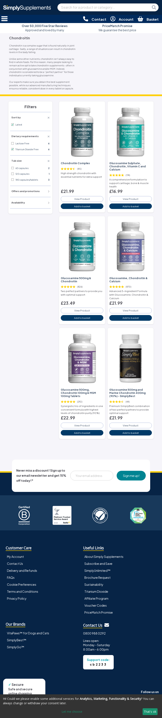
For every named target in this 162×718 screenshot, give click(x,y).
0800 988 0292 (94, 633)
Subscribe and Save (98, 563)
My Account (15, 556)
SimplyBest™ (16, 640)
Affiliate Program (96, 598)
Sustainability (93, 584)
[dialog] (81, 706)
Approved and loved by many (45, 28)
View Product (82, 198)
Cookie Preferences (21, 584)
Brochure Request (97, 577)
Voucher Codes (95, 605)
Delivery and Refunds (22, 570)
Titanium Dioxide (96, 591)
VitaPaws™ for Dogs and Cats (28, 633)
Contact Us (15, 563)
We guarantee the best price (117, 28)
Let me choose (72, 712)
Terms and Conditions (22, 591)
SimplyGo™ (15, 647)
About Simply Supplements (103, 556)
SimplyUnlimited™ (97, 570)
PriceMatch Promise (98, 612)
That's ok (150, 712)
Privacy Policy (17, 598)
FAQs (11, 577)
